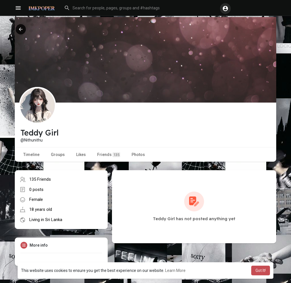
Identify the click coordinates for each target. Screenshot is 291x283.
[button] (139, 8)
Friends (108, 154)
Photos (138, 154)
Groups (58, 154)
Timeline (31, 154)
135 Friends (40, 179)
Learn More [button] (175, 270)
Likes (81, 154)
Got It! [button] (260, 270)
